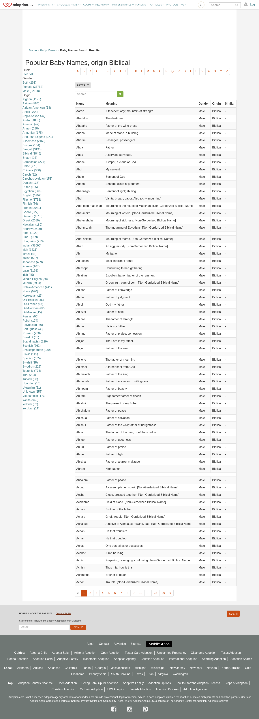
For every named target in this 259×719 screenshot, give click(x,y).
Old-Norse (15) (32, 312)
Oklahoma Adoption (203, 652)
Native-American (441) (37, 287)
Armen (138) (30, 128)
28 (155, 592)
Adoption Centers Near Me (35, 683)
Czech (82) (29, 174)
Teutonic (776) (31, 370)
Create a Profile (63, 613)
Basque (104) (31, 145)
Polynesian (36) (32, 324)
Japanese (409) (32, 262)
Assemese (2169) (33, 141)
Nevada (212, 667)
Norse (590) (30, 291)
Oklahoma (77, 674)
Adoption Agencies (195, 689)
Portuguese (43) (33, 329)
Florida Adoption (17, 658)
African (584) (30, 103)
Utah (150, 674)
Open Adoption (110, 652)
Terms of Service (70, 700)
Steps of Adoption (236, 683)
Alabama (23, 667)
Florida (86, 667)
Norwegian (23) (32, 295)
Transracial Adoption (96, 658)
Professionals (122, 4)
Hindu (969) (30, 237)
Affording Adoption (214, 658)
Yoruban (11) (30, 408)
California (71, 667)
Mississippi (158, 667)
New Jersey (177, 667)
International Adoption (183, 658)
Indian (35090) (31, 245)
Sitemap (136, 643)
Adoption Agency (125, 658)
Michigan (140, 667)
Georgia (100, 667)
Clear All (27, 74)
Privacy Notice (89, 700)
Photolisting (176, 4)
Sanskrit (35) (30, 337)
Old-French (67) (32, 304)
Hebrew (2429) (32, 228)
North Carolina (231, 667)
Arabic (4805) (31, 120)
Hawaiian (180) (32, 224)
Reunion (102, 4)
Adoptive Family (67, 658)
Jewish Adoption (140, 689)
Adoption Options (159, 683)
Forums (141, 4)
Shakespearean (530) (36, 349)
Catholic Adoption (91, 689)
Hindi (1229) (30, 232)
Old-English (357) (33, 299)
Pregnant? (46, 4)
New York (196, 667)
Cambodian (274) (33, 161)
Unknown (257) (32, 391)
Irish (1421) (29, 249)
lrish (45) (28, 274)
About (90, 643)
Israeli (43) (29, 253)
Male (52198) (31, 91)
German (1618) (32, 216)
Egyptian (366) (32, 191)
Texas (139, 674)
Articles (157, 4)
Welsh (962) (30, 400)
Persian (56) (30, 316)
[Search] (222, 5)
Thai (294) (29, 375)
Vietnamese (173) (34, 395)
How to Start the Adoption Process (197, 683)
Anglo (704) (30, 111)
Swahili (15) (30, 362)
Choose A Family (69, 4)
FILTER (83, 85)
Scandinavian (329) (35, 341)
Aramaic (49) (30, 124)
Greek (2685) (31, 220)
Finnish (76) (30, 203)
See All (233, 613)
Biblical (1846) (31, 153)
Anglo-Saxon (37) (33, 116)
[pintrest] (145, 709)
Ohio (248, 667)
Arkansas (54, 667)
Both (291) (29, 82)
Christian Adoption (152, 658)
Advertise (120, 643)
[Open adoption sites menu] (201, 4)
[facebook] (114, 709)
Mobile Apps (159, 644)
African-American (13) (36, 107)
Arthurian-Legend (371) (37, 136)
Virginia (163, 674)
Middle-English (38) (35, 279)
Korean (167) (31, 266)
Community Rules (113, 700)
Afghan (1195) (31, 99)
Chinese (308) (31, 170)
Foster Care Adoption (139, 652)
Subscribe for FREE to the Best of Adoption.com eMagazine (50, 621)
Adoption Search (241, 658)
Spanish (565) (31, 358)
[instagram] (130, 709)
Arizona (38, 667)
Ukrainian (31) (31, 387)
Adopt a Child (38, 652)
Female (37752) (32, 86)
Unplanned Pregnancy (171, 652)
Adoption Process (167, 689)
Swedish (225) (31, 366)
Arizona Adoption (85, 652)
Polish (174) (30, 320)
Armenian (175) (32, 132)
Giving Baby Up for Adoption (99, 683)
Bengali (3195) (32, 149)
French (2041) (31, 207)
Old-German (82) (33, 308)
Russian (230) (31, 333)
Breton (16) (29, 157)
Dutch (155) (30, 187)
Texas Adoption (231, 652)
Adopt (88, 4)
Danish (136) (30, 182)
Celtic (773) (29, 166)
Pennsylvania (97, 674)
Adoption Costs (43, 658)
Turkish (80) (30, 379)
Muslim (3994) (31, 283)
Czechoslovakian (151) (37, 178)
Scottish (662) (31, 345)
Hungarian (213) (33, 241)
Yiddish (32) (30, 404)
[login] (250, 4)
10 (140, 592)
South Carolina (120, 674)
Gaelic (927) (30, 212)
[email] (44, 627)
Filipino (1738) (31, 199)
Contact (104, 643)
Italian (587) (30, 257)
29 (163, 592)
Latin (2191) (30, 270)
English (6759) (31, 195)
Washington (180, 674)
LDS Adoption (116, 689)
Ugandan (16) (31, 383)
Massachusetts (120, 667)
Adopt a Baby (61, 652)
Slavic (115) (30, 354)
